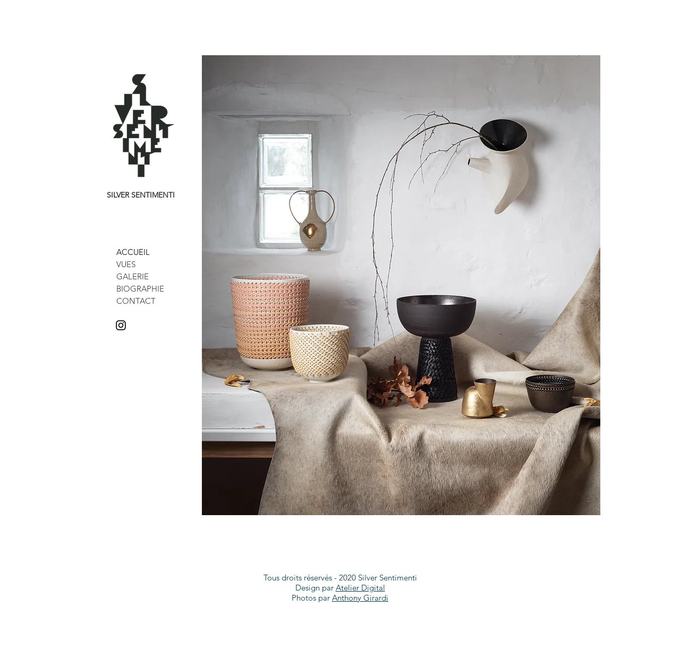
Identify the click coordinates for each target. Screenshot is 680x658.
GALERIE (132, 276)
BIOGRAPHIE (140, 289)
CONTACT (136, 301)
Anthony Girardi (360, 598)
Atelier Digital (360, 588)
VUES (125, 264)
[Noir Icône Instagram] (121, 325)
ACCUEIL (133, 252)
